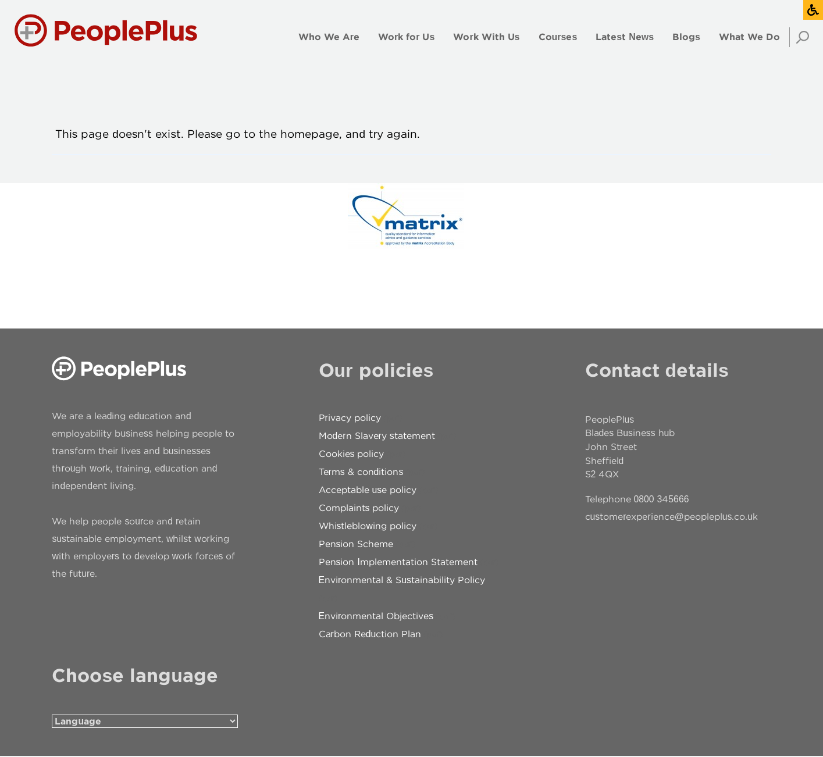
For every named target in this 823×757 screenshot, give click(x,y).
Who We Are (328, 36)
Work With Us (486, 36)
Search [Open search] (799, 37)
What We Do (749, 36)
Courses (558, 36)
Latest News (625, 36)
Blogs (686, 36)
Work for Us (406, 36)
